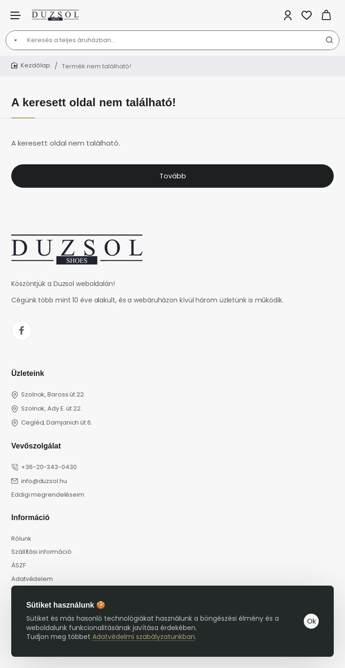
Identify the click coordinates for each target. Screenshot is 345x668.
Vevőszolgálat (36, 446)
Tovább (172, 176)
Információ (30, 517)
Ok (311, 621)
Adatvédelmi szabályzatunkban (143, 636)
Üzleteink (27, 373)
